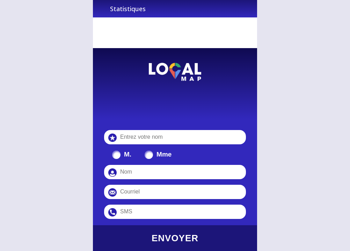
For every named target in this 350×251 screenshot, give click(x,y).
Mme (164, 154)
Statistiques (128, 9)
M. (127, 154)
